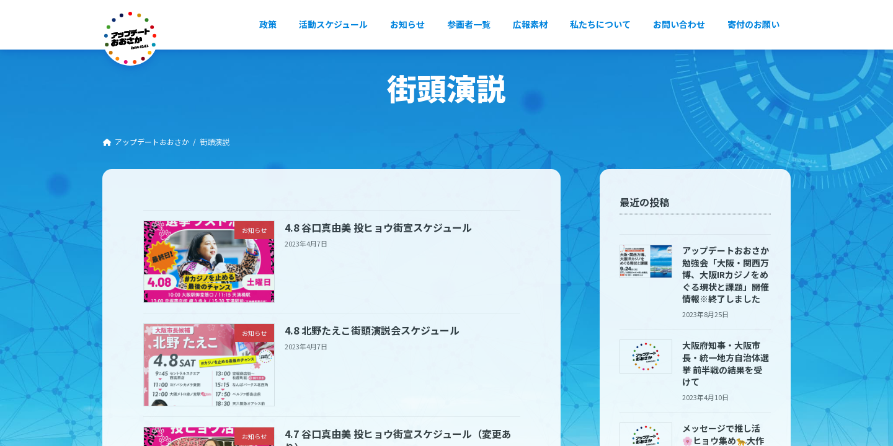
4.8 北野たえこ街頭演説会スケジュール (372, 330)
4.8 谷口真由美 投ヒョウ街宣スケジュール (378, 227)
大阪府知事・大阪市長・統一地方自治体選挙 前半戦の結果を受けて (726, 363)
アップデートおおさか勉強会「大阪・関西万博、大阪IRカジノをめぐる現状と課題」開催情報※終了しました (726, 274)
